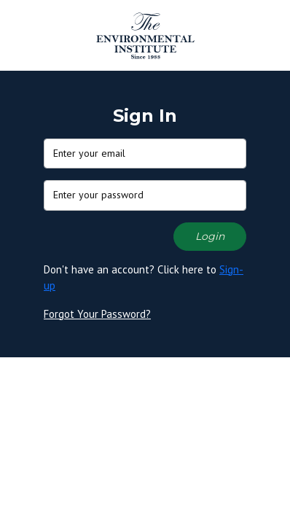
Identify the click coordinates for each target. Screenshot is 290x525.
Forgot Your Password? (97, 314)
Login (209, 236)
